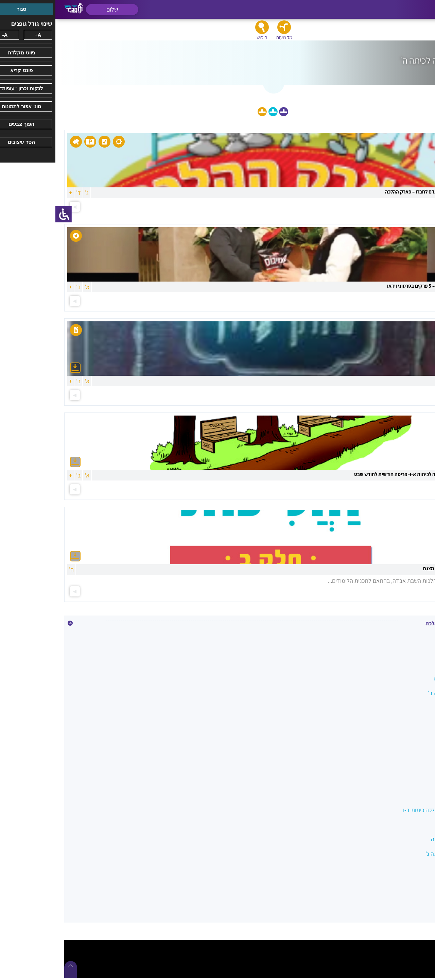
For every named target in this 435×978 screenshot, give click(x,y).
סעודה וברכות (406, 868)
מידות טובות (408, 824)
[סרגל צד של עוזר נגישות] (8, 214)
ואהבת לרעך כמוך (401, 751)
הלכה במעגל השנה (400, 678)
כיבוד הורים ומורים (401, 766)
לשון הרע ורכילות (402, 795)
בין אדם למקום (405, 664)
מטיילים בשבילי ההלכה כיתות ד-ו (385, 810)
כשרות (414, 781)
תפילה (414, 897)
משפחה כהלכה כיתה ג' (396, 854)
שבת (417, 883)
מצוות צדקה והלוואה (399, 839)
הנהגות (413, 722)
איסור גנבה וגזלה (402, 634)
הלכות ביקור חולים (401, 707)
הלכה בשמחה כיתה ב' (397, 693)
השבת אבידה (407, 737)
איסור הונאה (408, 649)
